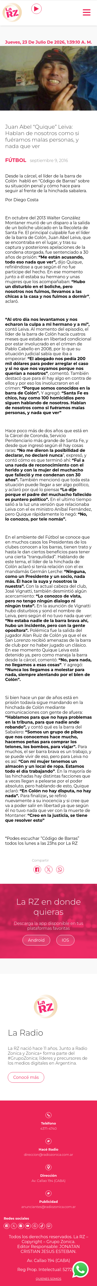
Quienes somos (48, 1279)
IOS (65, 940)
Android (36, 940)
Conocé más (26, 1077)
